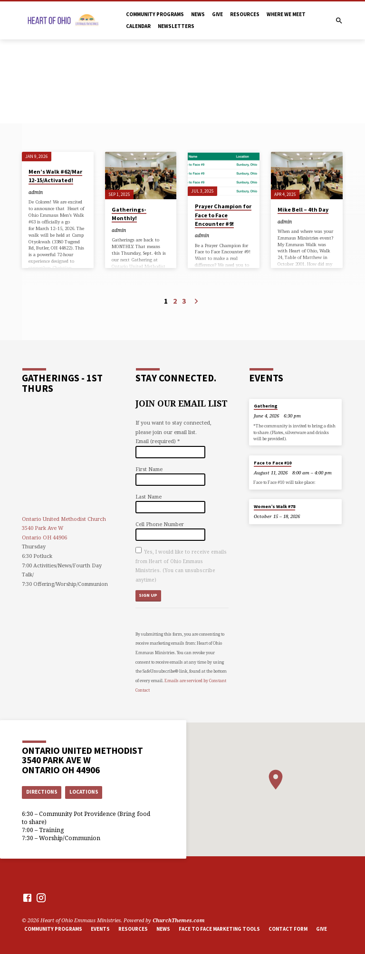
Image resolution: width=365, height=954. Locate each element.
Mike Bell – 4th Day (303, 209)
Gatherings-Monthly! (129, 214)
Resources (244, 14)
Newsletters (176, 26)
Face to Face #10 (272, 463)
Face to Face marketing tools (219, 929)
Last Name (148, 496)
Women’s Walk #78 (274, 506)
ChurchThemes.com (179, 920)
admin (36, 192)
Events (100, 929)
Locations (83, 791)
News (198, 14)
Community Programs (155, 14)
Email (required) (157, 441)
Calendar (138, 26)
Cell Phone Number (159, 524)
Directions (42, 791)
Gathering (266, 406)
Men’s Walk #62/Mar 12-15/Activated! (55, 176)
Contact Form (288, 929)
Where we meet (286, 14)
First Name (149, 468)
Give (217, 14)
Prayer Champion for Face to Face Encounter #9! (223, 215)
